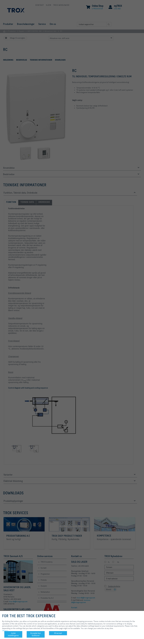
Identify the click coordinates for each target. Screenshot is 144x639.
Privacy (5, 631)
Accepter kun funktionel (35, 634)
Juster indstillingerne (13, 634)
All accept (58, 633)
